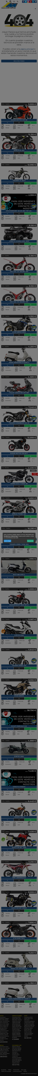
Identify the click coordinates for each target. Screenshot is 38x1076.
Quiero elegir (7, 541)
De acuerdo (30, 541)
